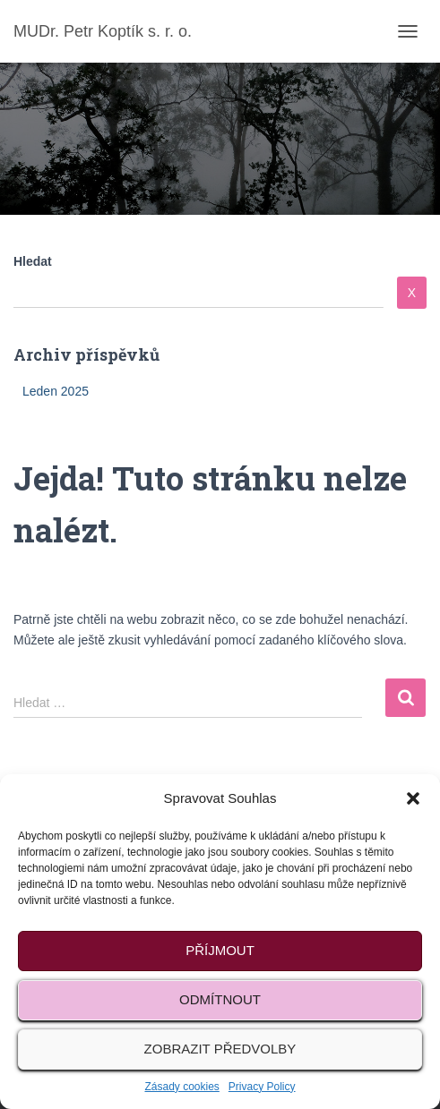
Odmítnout (220, 999)
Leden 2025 (55, 391)
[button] (413, 798)
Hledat (32, 261)
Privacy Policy (262, 1086)
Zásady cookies (181, 1086)
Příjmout (220, 950)
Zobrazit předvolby (220, 1048)
